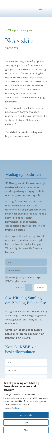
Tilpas (26, 422)
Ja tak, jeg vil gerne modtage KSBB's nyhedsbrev (23, 279)
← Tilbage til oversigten (18, 30)
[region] (26, 407)
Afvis (26, 430)
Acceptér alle (26, 415)
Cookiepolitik (17, 408)
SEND (40, 287)
